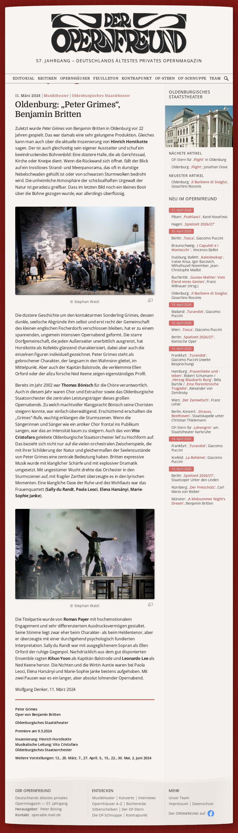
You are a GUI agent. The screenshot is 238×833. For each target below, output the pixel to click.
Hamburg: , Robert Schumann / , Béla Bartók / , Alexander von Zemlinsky (196, 382)
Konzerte (126, 798)
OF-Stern (165, 78)
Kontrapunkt (137, 78)
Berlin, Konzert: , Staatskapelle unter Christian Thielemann (197, 416)
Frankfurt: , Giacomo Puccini (197, 448)
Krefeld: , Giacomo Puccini (196, 460)
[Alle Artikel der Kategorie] (199, 126)
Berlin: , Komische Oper (193, 339)
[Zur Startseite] (119, 33)
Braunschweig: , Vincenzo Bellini (194, 248)
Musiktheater (56, 96)
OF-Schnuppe (192, 78)
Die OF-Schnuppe (107, 815)
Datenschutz (203, 804)
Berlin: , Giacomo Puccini (197, 238)
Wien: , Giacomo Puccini (196, 330)
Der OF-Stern (133, 809)
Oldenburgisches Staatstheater (101, 96)
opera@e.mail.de (46, 814)
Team (215, 78)
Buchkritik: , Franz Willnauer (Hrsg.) (198, 281)
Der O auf (187, 813)
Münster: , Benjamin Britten (198, 501)
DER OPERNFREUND (33, 790)
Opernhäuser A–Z (107, 804)
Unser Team (179, 797)
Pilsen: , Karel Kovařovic (199, 217)
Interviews (147, 798)
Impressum (178, 804)
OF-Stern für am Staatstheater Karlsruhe (194, 430)
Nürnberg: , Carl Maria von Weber (197, 489)
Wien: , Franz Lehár (195, 402)
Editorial (24, 78)
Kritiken (47, 78)
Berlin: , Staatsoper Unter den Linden (195, 478)
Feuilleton (106, 78)
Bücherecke (136, 804)
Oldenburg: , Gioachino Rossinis (199, 295)
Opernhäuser (75, 78)
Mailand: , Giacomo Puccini (195, 314)
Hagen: (193, 224)
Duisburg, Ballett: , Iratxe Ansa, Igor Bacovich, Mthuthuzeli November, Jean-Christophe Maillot (197, 263)
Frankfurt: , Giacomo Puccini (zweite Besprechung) (191, 359)
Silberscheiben (105, 809)
